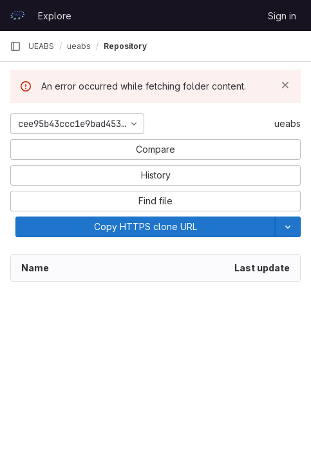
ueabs (287, 123)
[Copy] (145, 227)
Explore (54, 15)
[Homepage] (17, 15)
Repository (125, 46)
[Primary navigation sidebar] (15, 46)
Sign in (282, 15)
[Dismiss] (285, 85)
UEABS (41, 46)
